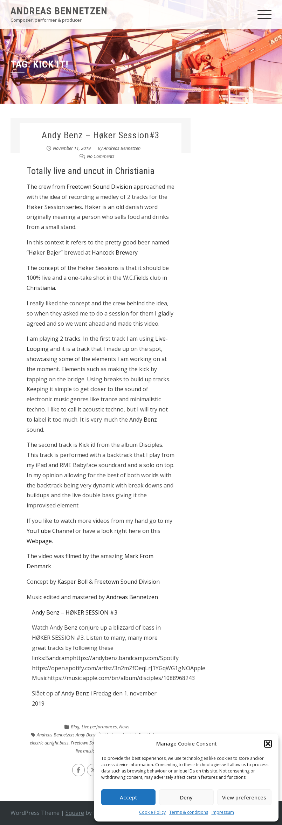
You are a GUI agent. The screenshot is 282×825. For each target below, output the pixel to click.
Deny (186, 797)
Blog (75, 726)
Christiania (41, 288)
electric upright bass (49, 743)
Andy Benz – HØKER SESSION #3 (74, 612)
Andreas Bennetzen (59, 11)
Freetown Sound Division (99, 186)
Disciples (150, 445)
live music (85, 751)
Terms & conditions (188, 812)
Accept (128, 797)
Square (75, 813)
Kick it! (87, 445)
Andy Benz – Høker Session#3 (101, 135)
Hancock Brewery (115, 252)
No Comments (101, 156)
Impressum (223, 812)
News (124, 726)
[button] (267, 743)
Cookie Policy (152, 812)
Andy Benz (143, 419)
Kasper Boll (72, 581)
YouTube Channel (50, 531)
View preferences (244, 797)
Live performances (99, 726)
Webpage (39, 541)
